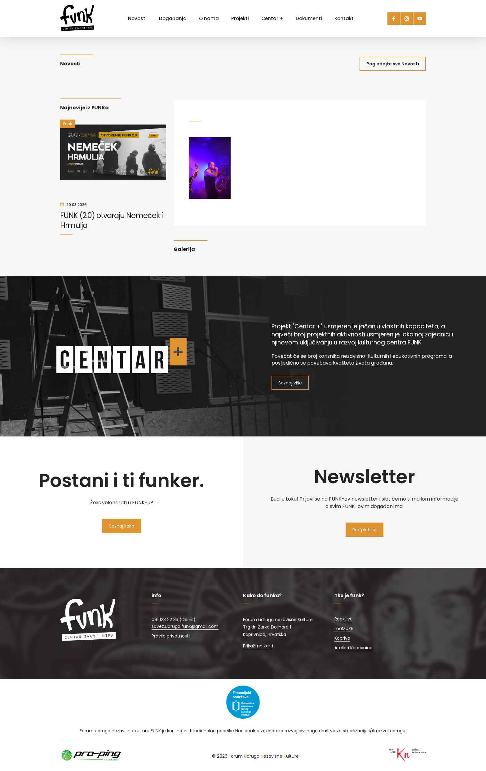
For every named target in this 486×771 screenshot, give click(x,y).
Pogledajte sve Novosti (392, 64)
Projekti (240, 18)
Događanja (173, 18)
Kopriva (342, 638)
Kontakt (344, 18)
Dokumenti (309, 18)
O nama (209, 18)
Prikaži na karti (258, 646)
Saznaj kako (121, 526)
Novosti (137, 18)
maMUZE (343, 628)
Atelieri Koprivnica (353, 648)
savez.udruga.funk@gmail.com (185, 626)
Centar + (272, 18)
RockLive (343, 619)
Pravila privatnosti (171, 636)
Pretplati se (364, 530)
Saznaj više (290, 383)
